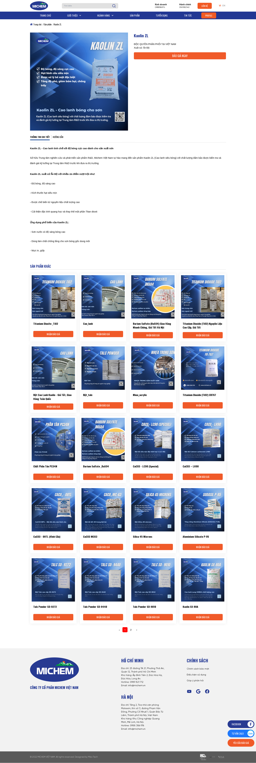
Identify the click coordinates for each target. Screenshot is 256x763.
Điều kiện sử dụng (196, 675)
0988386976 (160, 7)
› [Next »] (136, 630)
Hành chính (185, 5)
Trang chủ (45, 15)
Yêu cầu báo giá (241, 743)
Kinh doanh (161, 5)
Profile (208, 15)
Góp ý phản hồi (195, 681)
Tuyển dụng (162, 15)
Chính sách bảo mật (198, 669)
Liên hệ (204, 6)
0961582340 (184, 7)
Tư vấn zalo (243, 733)
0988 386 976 (137, 726)
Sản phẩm (135, 15)
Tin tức (188, 15)
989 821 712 (137, 682)
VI (220, 6)
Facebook (243, 724)
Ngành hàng (105, 15)
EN (223, 6)
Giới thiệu (74, 15)
